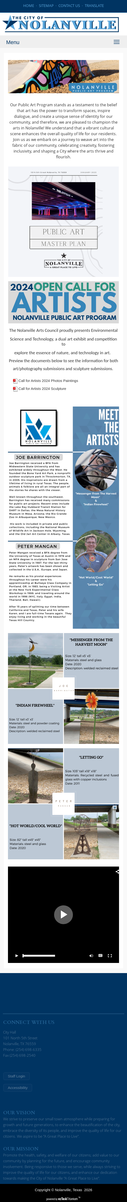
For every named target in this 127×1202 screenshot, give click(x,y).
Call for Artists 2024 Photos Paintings (48, 381)
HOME (28, 5)
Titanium (68, 1198)
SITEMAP (46, 5)
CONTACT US (69, 5)
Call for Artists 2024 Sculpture (42, 389)
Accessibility (18, 1088)
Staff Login (16, 1076)
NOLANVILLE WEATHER (63, 993)
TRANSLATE (94, 5)
